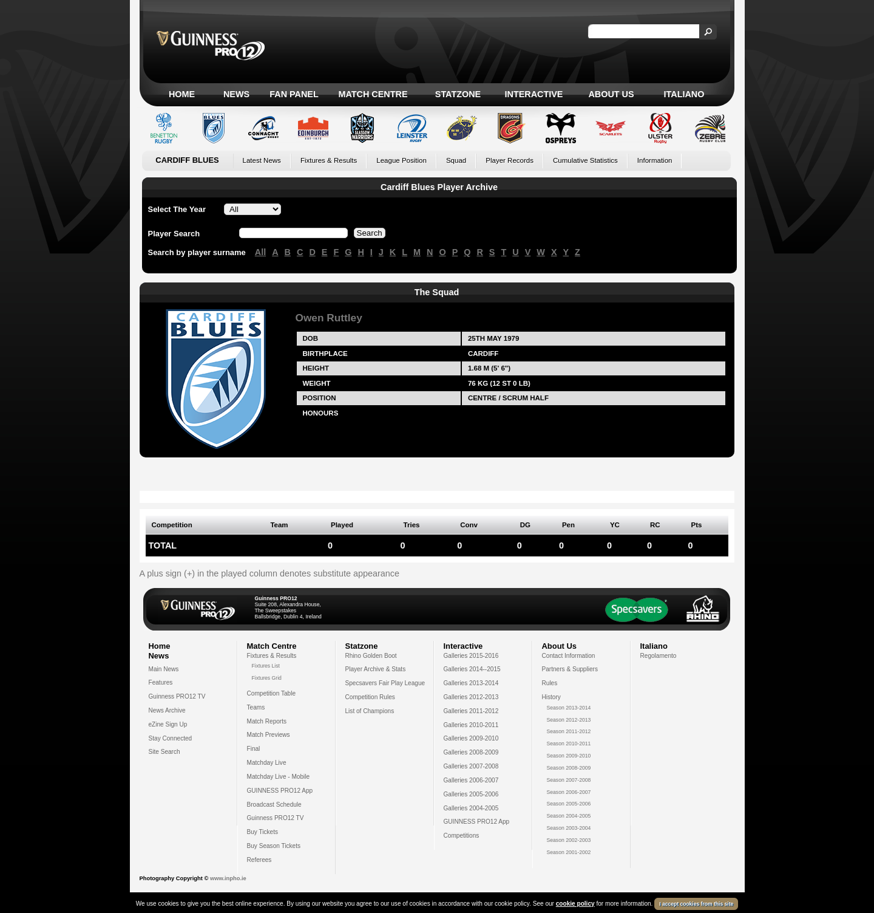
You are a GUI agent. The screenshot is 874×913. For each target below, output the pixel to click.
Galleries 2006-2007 (471, 780)
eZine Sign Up (168, 724)
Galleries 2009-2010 (471, 738)
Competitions (461, 835)
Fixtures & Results (328, 160)
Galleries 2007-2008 (471, 766)
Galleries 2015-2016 (471, 655)
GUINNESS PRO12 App (280, 790)
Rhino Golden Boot (371, 655)
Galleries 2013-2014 (471, 683)
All (260, 252)
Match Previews (268, 734)
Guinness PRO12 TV (177, 696)
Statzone (458, 94)
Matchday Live (266, 762)
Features (161, 682)
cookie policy (575, 903)
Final (253, 748)
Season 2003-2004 (569, 828)
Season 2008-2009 (569, 768)
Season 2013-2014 (569, 708)
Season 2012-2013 (569, 720)
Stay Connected (170, 738)
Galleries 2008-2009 (471, 752)
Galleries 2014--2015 (472, 669)
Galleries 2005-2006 (471, 794)
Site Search (164, 751)
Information (654, 160)
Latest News (262, 160)
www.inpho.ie (228, 878)
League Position (401, 160)
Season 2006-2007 (569, 792)
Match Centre (372, 94)
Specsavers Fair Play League (385, 683)
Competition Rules (370, 697)
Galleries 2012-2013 (471, 697)
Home (182, 94)
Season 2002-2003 (569, 840)
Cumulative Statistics (585, 160)
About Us (611, 94)
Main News (164, 669)
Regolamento (658, 655)
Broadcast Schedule (274, 804)
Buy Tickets (263, 832)
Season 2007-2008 (569, 780)
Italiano (684, 94)
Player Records (510, 160)
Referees (259, 860)
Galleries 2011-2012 (471, 711)
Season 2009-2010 (569, 756)
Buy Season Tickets (274, 846)
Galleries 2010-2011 (471, 725)
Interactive (534, 94)
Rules (550, 683)
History (551, 697)
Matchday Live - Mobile (278, 776)
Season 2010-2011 (569, 743)
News (236, 94)
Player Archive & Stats (375, 669)
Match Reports (267, 721)
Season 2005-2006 (569, 804)
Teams (256, 707)
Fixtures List (266, 666)
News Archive (167, 710)
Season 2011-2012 (569, 731)
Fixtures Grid (267, 678)
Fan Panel (293, 94)
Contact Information (568, 655)
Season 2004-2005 (569, 816)
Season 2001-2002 (569, 852)
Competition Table (271, 693)
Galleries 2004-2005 (471, 808)
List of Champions (370, 711)
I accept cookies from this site (696, 904)
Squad (456, 160)
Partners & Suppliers (570, 669)
